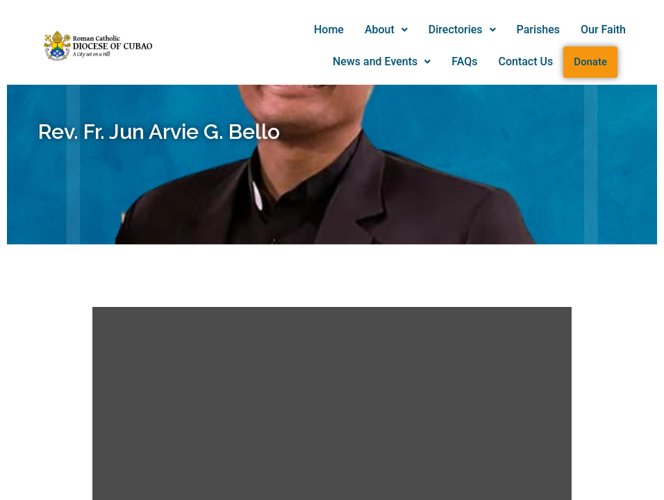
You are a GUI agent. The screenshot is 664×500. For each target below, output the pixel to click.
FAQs (464, 61)
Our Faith (603, 29)
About (386, 29)
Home (329, 29)
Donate (590, 62)
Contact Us (525, 61)
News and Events (382, 61)
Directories (462, 29)
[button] (386, 30)
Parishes (538, 29)
